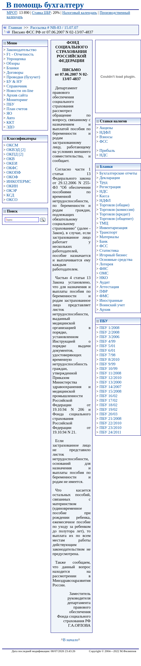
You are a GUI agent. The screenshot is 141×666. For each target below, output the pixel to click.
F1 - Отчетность (20, 54)
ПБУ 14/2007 (110, 387)
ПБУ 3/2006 (109, 337)
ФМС (104, 296)
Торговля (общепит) (116, 218)
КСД (10, 195)
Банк (103, 241)
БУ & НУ (14, 81)
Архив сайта (17, 95)
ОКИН (12, 186)
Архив (104, 309)
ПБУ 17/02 (108, 400)
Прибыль (107, 150)
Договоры (14, 72)
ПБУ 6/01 (107, 350)
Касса (104, 196)
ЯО (9, 113)
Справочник (16, 86)
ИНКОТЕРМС (18, 181)
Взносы (105, 137)
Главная (15, 27)
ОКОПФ (13, 172)
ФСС (103, 141)
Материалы (109, 237)
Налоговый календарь (79, 13)
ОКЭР (11, 190)
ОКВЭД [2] (15, 150)
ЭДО (10, 127)
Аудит (104, 282)
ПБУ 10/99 (108, 368)
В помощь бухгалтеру (45, 4)
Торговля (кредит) (114, 214)
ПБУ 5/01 (107, 346)
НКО (103, 278)
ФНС (103, 268)
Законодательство (21, 50)
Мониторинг (17, 100)
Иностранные (111, 300)
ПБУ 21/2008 (110, 418)
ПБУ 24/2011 (110, 432)
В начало (70, 640)
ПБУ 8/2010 (109, 359)
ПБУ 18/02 (108, 405)
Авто (10, 118)
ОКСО (11, 200)
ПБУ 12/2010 (110, 377)
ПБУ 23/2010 (110, 427)
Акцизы (106, 128)
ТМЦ (103, 223)
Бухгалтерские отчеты (118, 173)
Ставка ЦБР (41, 13)
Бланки (12, 68)
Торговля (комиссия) (116, 209)
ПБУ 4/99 (107, 341)
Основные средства (115, 259)
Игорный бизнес (113, 255)
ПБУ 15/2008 (110, 391)
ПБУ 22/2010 (110, 423)
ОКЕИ (11, 163)
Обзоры (12, 63)
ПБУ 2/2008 (109, 332)
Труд (103, 182)
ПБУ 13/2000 (110, 382)
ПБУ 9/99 (107, 364)
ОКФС (12, 168)
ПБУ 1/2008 (109, 328)
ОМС (103, 273)
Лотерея (106, 264)
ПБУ (10, 104)
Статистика (109, 250)
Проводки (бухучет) (23, 77)
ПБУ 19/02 (108, 409)
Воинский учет (112, 305)
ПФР (103, 291)
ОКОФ (12, 177)
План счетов (16, 109)
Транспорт (108, 232)
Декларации (109, 178)
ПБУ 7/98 (107, 355)
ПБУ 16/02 (108, 396)
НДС (103, 155)
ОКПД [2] (14, 154)
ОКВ (10, 159)
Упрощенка (16, 59)
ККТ (10, 122)
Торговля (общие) (114, 205)
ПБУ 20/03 (108, 414)
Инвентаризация (113, 228)
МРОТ (12, 13)
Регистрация (110, 187)
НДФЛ (105, 132)
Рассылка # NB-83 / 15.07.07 (54, 27)
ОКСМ (12, 145)
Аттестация (109, 287)
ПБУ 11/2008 (110, 373)
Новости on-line (19, 90)
